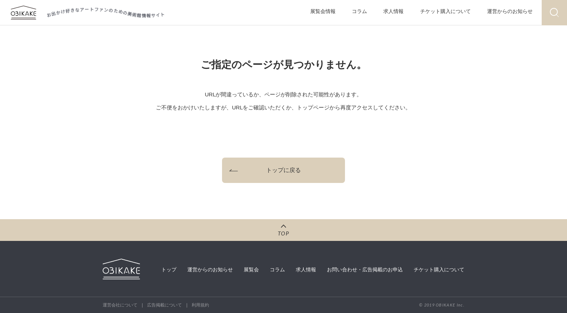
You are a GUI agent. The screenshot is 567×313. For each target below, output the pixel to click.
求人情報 (393, 11)
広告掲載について (164, 305)
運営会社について (120, 305)
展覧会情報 (323, 11)
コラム (359, 11)
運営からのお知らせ (510, 11)
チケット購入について (445, 11)
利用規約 (200, 305)
